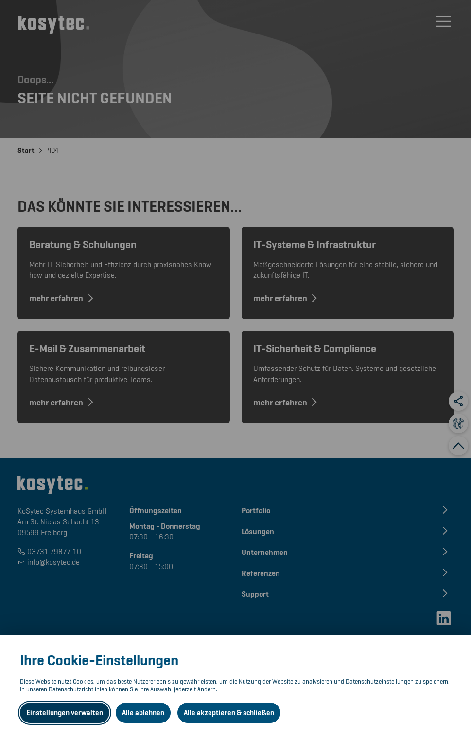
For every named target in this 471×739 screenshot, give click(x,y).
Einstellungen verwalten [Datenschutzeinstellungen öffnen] (64, 713)
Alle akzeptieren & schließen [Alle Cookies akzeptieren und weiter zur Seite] (229, 713)
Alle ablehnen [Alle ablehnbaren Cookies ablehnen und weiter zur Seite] (143, 713)
